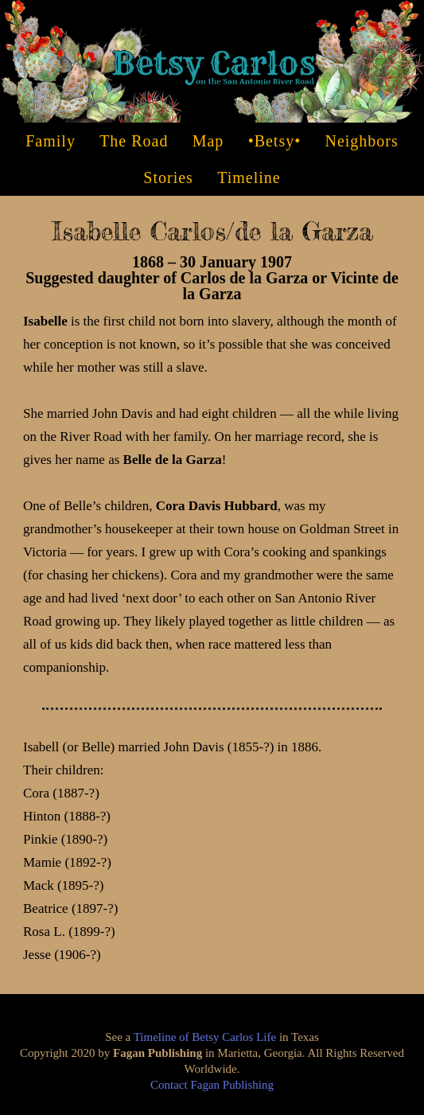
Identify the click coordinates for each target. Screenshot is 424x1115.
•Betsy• (274, 141)
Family (50, 141)
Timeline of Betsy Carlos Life (205, 1037)
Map (208, 141)
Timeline (249, 177)
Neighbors (361, 141)
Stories (168, 177)
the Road (133, 141)
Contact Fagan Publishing (212, 1084)
